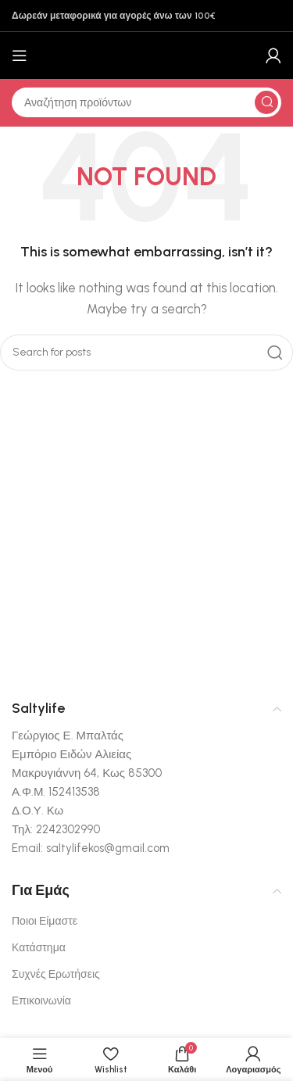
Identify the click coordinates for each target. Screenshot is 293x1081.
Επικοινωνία (41, 1001)
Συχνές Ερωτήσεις (56, 974)
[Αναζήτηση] (146, 102)
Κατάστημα (39, 947)
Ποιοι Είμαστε (44, 921)
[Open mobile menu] (19, 55)
